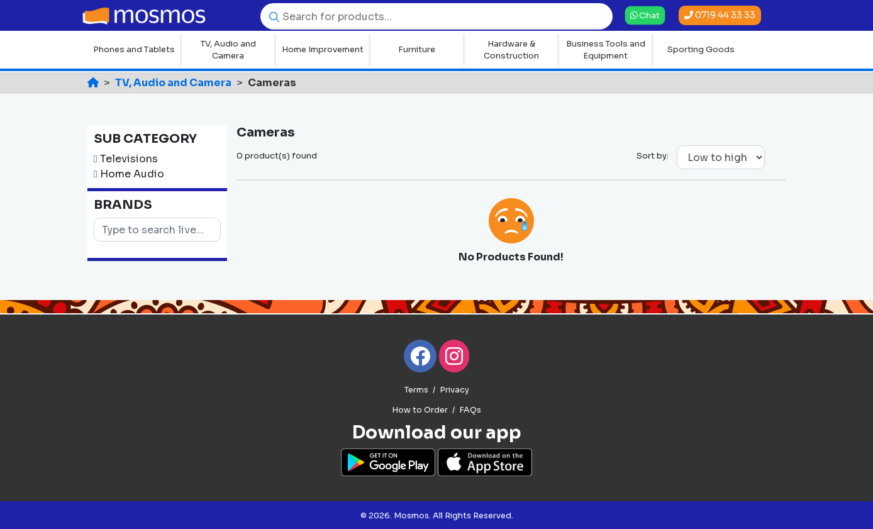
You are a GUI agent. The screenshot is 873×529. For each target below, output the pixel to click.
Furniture (416, 49)
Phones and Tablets (134, 49)
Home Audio (132, 174)
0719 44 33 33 (719, 15)
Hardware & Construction (511, 50)
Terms (416, 390)
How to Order (420, 410)
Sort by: (653, 155)
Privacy (454, 390)
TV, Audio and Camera (228, 50)
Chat (645, 14)
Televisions (129, 158)
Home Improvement (323, 49)
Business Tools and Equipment (605, 50)
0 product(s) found (276, 155)
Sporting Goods (701, 49)
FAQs (470, 410)
